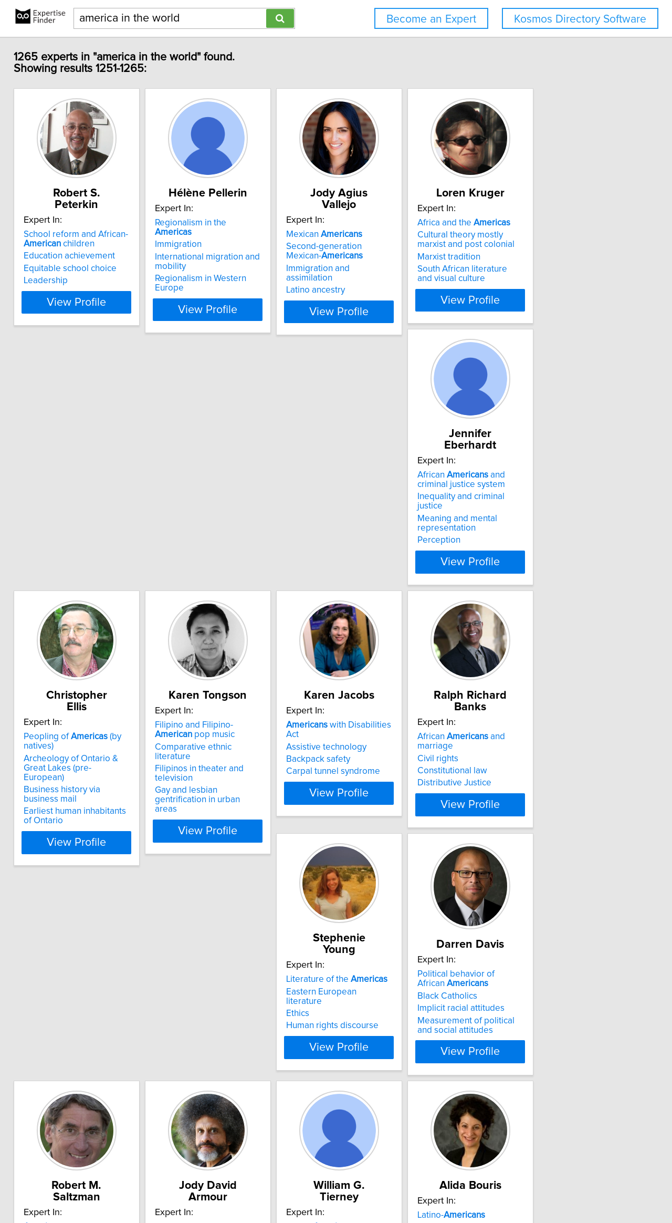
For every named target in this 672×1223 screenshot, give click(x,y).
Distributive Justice (68, 772)
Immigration (211, 235)
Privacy (364, 1185)
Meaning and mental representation (71, 518)
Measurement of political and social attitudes (403, 792)
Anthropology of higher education (254, 1035)
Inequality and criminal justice (88, 500)
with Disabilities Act (563, 479)
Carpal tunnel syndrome (550, 516)
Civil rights (51, 747)
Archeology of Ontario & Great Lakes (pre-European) (247, 495)
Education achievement (76, 244)
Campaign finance (538, 779)
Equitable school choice (77, 257)
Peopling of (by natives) (253, 479)
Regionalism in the (243, 222)
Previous (300, 1133)
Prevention (367, 1038)
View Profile (97, 309)
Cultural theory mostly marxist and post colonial (561, 239)
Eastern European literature (242, 747)
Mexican (384, 222)
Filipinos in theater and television (410, 513)
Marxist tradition (534, 257)
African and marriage (93, 735)
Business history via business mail (254, 513)
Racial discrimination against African (86, 996)
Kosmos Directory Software (580, 19)
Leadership (53, 269)
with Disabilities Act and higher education (563, 740)
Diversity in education (545, 791)
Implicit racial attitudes (389, 776)
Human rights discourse (234, 772)
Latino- (380, 992)
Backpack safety (535, 504)
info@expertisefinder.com (276, 1185)
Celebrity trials (59, 1013)
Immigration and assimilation (402, 257)
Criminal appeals (64, 1026)
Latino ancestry (375, 269)
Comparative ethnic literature (403, 500)
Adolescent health (381, 1004)
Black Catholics (376, 763)
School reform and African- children (83, 227)
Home (335, 1185)
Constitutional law (66, 760)
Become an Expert (431, 19)
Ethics (200, 760)
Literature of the (239, 735)
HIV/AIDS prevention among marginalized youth (401, 1021)
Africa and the (549, 222)
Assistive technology (543, 491)
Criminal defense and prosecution (73, 1042)
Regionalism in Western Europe (249, 269)
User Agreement (410, 1185)
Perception (52, 535)
